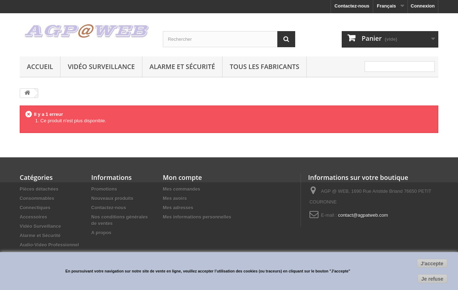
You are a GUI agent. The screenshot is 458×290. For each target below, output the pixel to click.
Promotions (104, 189)
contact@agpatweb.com (363, 215)
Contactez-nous (352, 6)
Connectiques (35, 207)
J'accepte (432, 263)
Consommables (37, 198)
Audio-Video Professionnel (49, 244)
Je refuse (432, 279)
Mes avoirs (175, 198)
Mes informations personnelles (197, 217)
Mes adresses (178, 207)
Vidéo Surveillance (101, 66)
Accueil (40, 66)
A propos (101, 232)
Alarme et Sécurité (182, 66)
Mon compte (182, 177)
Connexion (423, 6)
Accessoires (33, 217)
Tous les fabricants (264, 66)
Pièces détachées (39, 189)
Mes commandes (181, 189)
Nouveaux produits (112, 198)
